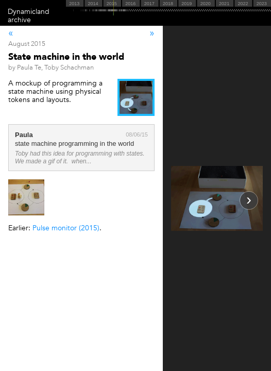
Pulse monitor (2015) (65, 228)
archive (19, 20)
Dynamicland (28, 11)
